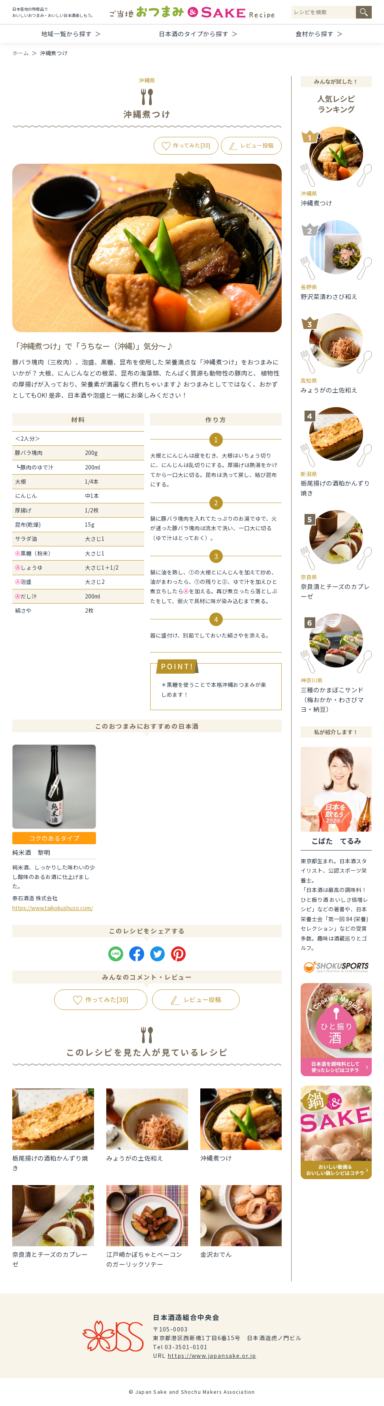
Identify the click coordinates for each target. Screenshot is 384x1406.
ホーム (20, 53)
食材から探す (314, 33)
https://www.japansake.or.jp (212, 1355)
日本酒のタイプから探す (193, 33)
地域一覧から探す (66, 33)
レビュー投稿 (256, 145)
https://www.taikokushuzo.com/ (52, 908)
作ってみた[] (191, 145)
